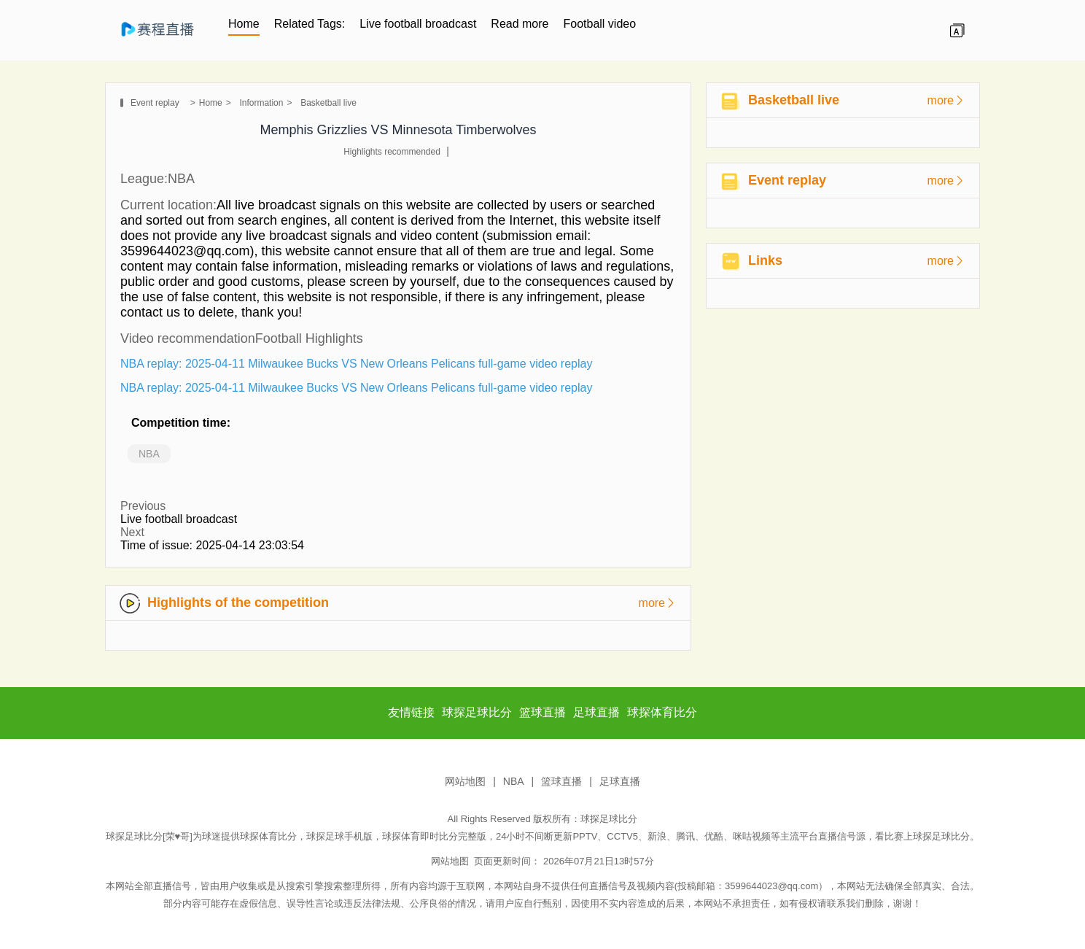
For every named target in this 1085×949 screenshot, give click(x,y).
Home (244, 24)
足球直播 (619, 781)
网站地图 (465, 781)
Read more (519, 24)
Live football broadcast (417, 24)
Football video (600, 24)
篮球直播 (561, 781)
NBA (149, 454)
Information (261, 103)
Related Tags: (310, 24)
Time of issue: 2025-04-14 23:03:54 (212, 545)
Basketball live (328, 103)
